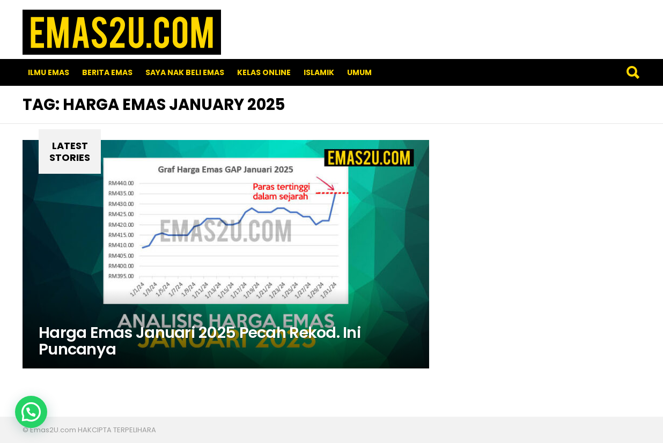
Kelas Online (264, 72)
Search (632, 72)
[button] (31, 412)
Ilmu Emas (48, 72)
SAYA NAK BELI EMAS (184, 72)
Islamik (319, 72)
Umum (359, 72)
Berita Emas (107, 72)
